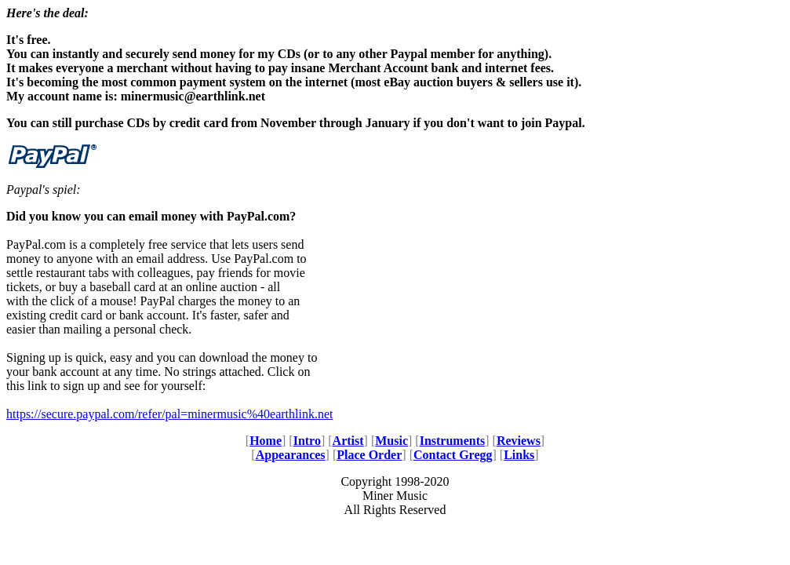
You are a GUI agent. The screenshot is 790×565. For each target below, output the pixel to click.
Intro (307, 440)
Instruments (453, 440)
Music (391, 440)
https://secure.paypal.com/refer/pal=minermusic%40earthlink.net (169, 414)
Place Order (369, 454)
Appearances (291, 454)
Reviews (519, 440)
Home (265, 440)
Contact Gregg (453, 454)
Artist (348, 440)
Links (519, 454)
